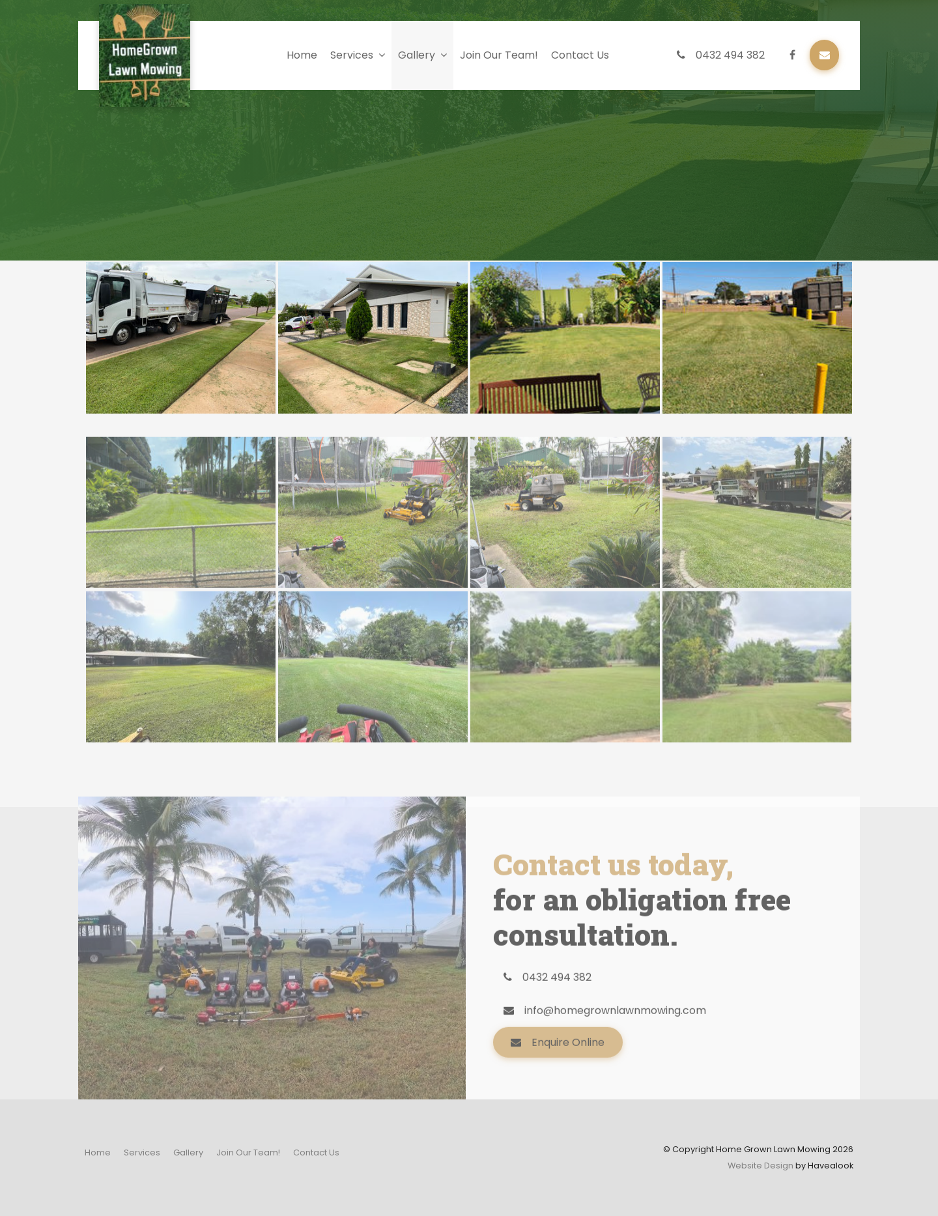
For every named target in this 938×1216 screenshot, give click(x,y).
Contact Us (580, 55)
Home (302, 55)
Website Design (760, 1165)
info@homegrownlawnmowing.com (615, 1045)
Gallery (416, 55)
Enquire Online (568, 1076)
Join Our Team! (499, 55)
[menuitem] (97, 1153)
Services (351, 55)
